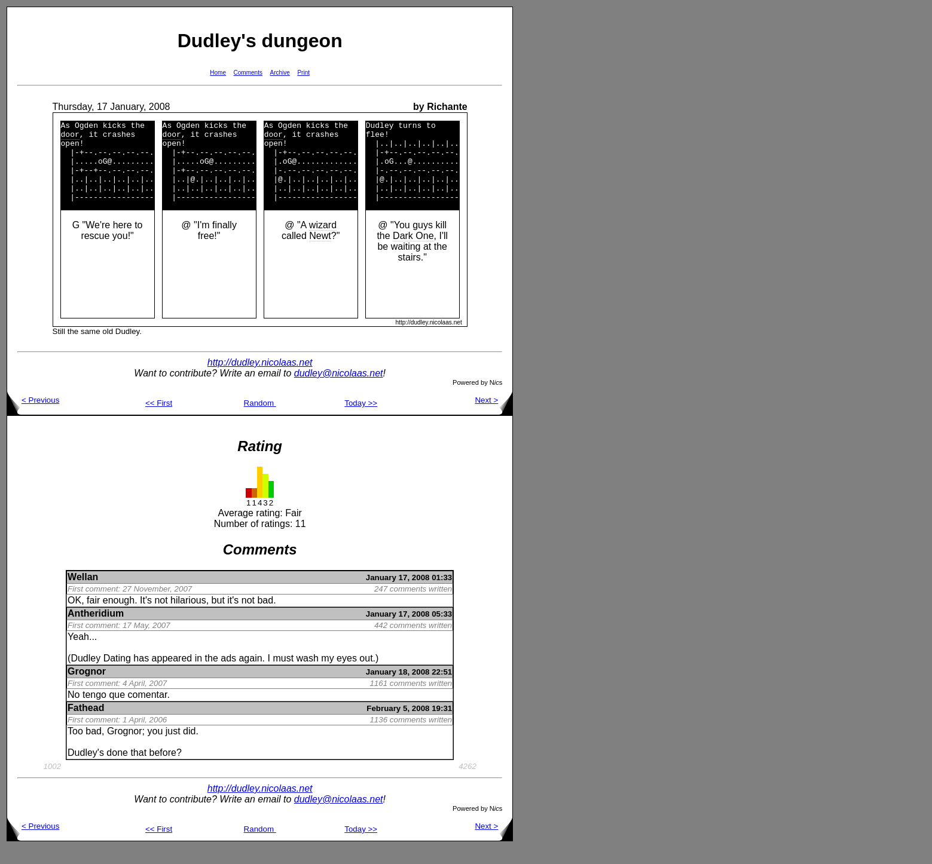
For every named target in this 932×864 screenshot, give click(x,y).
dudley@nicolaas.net (338, 389)
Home (218, 72)
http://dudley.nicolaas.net (260, 378)
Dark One (413, 252)
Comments (248, 72)
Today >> (360, 419)
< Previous (33, 416)
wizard (323, 241)
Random (260, 419)
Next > (493, 416)
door (70, 137)
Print (303, 72)
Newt (320, 252)
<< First (158, 419)
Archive (280, 72)
